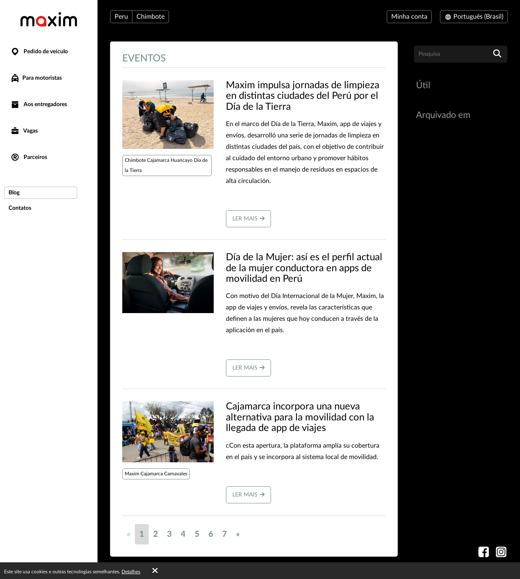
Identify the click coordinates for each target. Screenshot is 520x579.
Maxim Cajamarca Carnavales (156, 473)
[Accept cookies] (155, 571)
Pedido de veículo (39, 52)
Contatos (20, 208)
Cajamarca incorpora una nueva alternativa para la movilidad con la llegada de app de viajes (300, 417)
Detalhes (130, 571)
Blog (14, 193)
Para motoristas (36, 78)
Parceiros (28, 157)
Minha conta (409, 16)
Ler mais (248, 218)
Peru (121, 16)
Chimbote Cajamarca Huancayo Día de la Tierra (166, 165)
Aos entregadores (38, 105)
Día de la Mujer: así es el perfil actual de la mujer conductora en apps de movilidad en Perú (304, 268)
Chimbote (150, 16)
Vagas (24, 131)
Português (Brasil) (473, 16)
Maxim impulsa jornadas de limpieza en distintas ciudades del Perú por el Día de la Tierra (302, 96)
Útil (423, 85)
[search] (497, 54)
